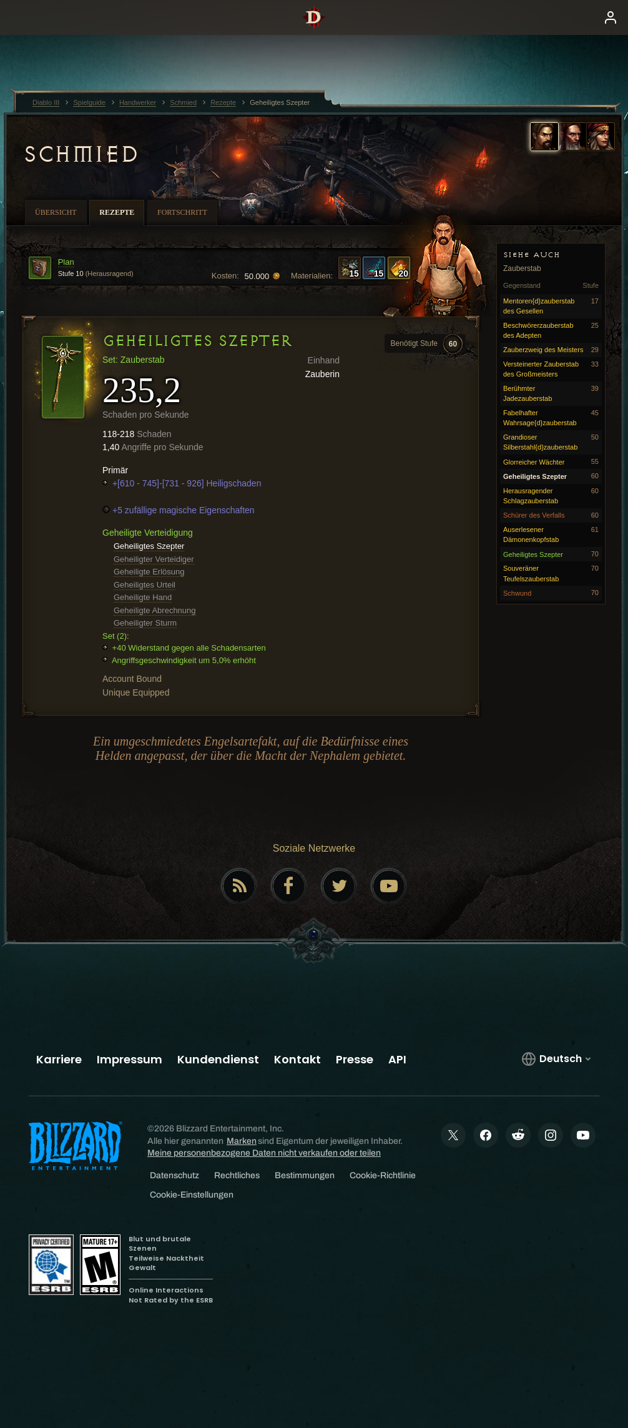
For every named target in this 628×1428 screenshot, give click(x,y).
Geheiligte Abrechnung (155, 610)
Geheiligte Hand (143, 597)
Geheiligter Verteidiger (154, 559)
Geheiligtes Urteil (144, 584)
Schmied (80, 154)
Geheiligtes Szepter (149, 546)
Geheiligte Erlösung (149, 571)
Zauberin (322, 374)
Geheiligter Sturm (145, 623)
